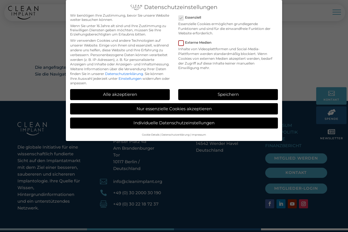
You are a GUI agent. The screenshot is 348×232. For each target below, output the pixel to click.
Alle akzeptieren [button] (120, 93)
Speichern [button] (228, 93)
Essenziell (192, 16)
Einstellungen (130, 77)
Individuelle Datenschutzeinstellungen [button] (174, 121)
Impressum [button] (198, 133)
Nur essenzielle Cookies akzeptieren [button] (174, 107)
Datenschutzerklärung (124, 72)
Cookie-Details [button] (150, 133)
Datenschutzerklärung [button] (175, 133)
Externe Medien (197, 41)
